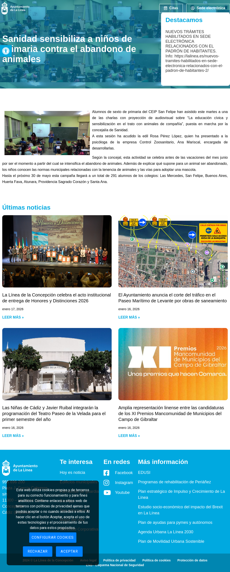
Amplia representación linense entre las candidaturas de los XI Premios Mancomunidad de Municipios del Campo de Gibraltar (171, 413)
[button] (6, 51)
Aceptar (69, 551)
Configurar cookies (53, 537)
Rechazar (38, 551)
